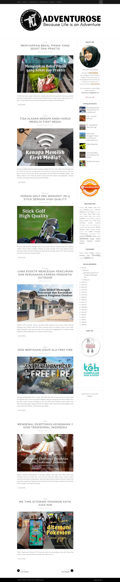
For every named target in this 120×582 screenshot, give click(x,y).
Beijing (81, 209)
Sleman (98, 227)
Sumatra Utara (84, 231)
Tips (88, 255)
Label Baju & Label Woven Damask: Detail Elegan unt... (90, 275)
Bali (86, 207)
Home (18, 2)
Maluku (86, 220)
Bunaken (92, 209)
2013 (82, 312)
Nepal (98, 220)
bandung (82, 236)
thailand (82, 243)
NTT (95, 220)
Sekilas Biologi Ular (92, 144)
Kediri (86, 216)
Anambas (82, 207)
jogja (92, 239)
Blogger (89, 396)
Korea (94, 216)
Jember (98, 214)
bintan (94, 236)
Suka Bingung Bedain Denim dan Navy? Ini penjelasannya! (92, 110)
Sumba (91, 231)
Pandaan (90, 223)
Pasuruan (97, 223)
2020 (82, 294)
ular (92, 258)
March (85, 270)
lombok (98, 239)
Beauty (81, 253)
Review (52, 2)
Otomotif (97, 253)
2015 (82, 307)
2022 (82, 290)
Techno (45, 116)
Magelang (98, 218)
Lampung (82, 218)
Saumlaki (82, 227)
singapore (90, 241)
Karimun (82, 216)
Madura (92, 218)
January (85, 280)
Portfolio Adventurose (93, 161)
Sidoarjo (93, 227)
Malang (82, 220)
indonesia (84, 238)
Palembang (82, 223)
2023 (82, 287)
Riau (99, 225)
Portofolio (33, 2)
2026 (82, 268)
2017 (82, 302)
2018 (82, 299)
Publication (44, 2)
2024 (82, 285)
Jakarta (92, 212)
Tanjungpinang (84, 233)
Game (45, 347)
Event (45, 421)
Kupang (98, 216)
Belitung (86, 209)
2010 (82, 319)
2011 (82, 317)
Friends (59, 2)
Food (45, 42)
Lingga (88, 218)
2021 (82, 292)
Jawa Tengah (83, 214)
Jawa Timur (92, 214)
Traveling (96, 255)
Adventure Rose (31, 580)
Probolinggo (83, 225)
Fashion (86, 253)
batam (89, 236)
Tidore (98, 233)
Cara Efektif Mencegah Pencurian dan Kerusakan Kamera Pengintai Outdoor (45, 274)
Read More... (22, 104)
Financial (45, 193)
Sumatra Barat (84, 229)
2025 (82, 282)
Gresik (88, 212)
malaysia (82, 241)
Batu (99, 207)
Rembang (95, 225)
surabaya (97, 241)
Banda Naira (92, 207)
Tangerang (97, 231)
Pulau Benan (89, 225)
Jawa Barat (97, 212)
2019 (82, 297)
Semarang (87, 227)
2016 (82, 304)
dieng (98, 236)
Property (45, 268)
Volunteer (82, 258)
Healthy (92, 253)
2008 (82, 324)
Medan (91, 220)
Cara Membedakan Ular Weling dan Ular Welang (92, 155)
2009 (82, 322)
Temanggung (92, 233)
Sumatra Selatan (95, 229)
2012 (82, 314)
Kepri (90, 216)
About (25, 2)
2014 (82, 309)
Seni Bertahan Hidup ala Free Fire (45, 349)
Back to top (98, 580)
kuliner (87, 257)
